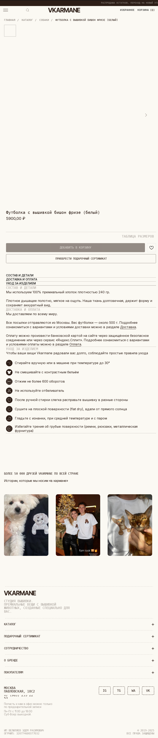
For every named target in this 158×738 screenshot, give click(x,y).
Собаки (44, 19)
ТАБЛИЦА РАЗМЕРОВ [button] (138, 236)
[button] (5, 10)
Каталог (27, 19)
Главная (9, 19)
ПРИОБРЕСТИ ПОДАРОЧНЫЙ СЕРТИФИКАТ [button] (81, 258)
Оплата (75, 344)
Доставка (128, 327)
